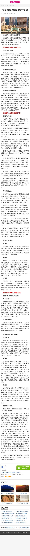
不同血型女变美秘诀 (21, 516)
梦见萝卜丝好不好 (20, 520)
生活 (13, 5)
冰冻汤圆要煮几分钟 (7, 518)
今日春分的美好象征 (21, 522)
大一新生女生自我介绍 (7, 522)
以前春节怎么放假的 (7, 511)
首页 (8, 5)
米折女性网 (13, 532)
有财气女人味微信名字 (7, 516)
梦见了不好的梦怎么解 (7, 520)
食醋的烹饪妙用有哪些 (21, 513)
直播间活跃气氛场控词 (21, 518)
